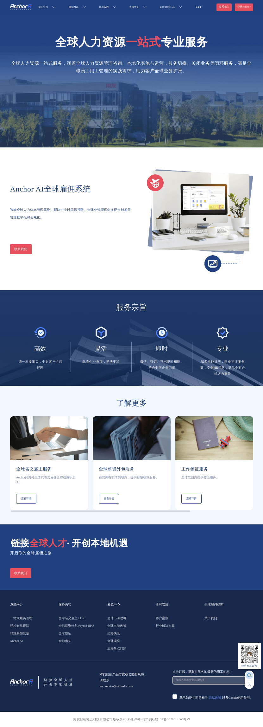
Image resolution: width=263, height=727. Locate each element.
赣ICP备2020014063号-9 (172, 719)
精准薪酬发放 (19, 633)
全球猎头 (65, 641)
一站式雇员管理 (21, 618)
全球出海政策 (116, 625)
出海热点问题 (116, 648)
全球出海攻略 (116, 618)
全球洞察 (113, 641)
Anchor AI (16, 641)
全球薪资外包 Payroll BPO (76, 625)
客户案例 (162, 618)
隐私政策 (215, 697)
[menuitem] (47, 7)
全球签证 (65, 633)
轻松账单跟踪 (19, 625)
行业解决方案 (165, 625)
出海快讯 (113, 633)
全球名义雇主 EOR (72, 618)
